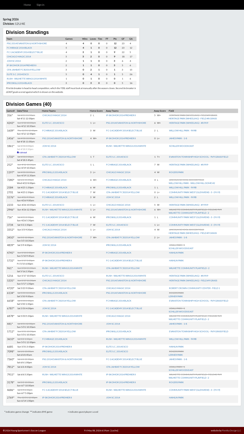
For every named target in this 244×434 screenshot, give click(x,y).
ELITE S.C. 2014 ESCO (18, 74)
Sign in (40, 4)
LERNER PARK (176, 296)
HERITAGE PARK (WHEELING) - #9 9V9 (188, 204)
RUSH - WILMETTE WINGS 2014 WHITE (27, 78)
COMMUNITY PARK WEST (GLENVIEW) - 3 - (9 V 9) (194, 192)
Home (27, 4)
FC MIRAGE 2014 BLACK (19, 47)
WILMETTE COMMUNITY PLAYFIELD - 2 (189, 212)
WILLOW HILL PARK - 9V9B (183, 130)
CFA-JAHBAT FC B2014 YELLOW (23, 69)
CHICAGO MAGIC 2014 (19, 56)
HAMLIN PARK (176, 252)
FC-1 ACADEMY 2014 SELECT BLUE (25, 52)
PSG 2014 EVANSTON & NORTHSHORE (27, 43)
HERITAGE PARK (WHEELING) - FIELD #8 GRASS (193, 118)
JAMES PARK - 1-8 (178, 138)
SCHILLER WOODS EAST (181, 145)
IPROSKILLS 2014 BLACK (19, 83)
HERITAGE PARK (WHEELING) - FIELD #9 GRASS (193, 233)
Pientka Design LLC (231, 430)
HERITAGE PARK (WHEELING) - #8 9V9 (188, 122)
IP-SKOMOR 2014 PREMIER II (21, 65)
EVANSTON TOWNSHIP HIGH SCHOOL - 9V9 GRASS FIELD (198, 156)
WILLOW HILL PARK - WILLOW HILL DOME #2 (192, 183)
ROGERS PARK (176, 172)
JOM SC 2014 (14, 60)
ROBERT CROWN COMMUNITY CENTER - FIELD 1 (194, 288)
